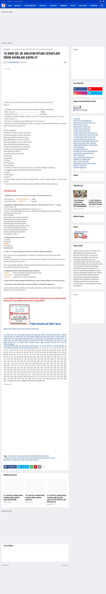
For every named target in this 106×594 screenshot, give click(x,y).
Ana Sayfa (7, 49)
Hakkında (9, 1)
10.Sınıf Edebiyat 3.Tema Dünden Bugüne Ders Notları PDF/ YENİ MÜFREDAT (80, 203)
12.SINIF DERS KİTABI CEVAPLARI (84, 139)
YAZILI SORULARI (79, 155)
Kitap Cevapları (18, 1)
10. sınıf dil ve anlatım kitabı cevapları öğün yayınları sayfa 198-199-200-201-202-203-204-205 (57, 498)
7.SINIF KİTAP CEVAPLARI (81, 129)
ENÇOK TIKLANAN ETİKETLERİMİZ (84, 143)
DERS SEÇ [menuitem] (17, 5)
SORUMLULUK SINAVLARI (81, 159)
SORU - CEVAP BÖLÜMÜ (81, 161)
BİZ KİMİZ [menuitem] (93, 5)
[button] (97, 5)
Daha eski (64, 565)
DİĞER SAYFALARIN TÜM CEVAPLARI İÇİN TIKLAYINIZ (21, 329)
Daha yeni (6, 565)
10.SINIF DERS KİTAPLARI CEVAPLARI (85, 135)
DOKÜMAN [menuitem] (63, 5)
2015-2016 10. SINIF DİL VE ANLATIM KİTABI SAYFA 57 (21, 460)
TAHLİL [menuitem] (73, 5)
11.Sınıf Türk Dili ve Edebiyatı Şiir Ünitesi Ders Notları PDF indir (95, 202)
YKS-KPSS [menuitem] (53, 5)
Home (3, 1)
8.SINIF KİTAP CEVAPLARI (81, 131)
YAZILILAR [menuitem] (42, 5)
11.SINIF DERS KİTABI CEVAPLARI (84, 137)
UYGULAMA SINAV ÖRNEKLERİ (83, 157)
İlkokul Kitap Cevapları (80, 125)
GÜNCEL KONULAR (79, 165)
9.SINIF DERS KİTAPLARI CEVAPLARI (85, 133)
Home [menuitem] (10, 5)
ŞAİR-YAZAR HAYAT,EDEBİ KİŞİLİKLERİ (85, 141)
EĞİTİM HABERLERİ (79, 167)
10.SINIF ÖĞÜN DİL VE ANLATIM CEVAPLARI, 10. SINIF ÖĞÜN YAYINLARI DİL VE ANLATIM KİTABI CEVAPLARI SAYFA (35, 363)
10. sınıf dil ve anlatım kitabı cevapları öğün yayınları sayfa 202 (35, 497)
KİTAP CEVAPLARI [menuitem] (30, 5)
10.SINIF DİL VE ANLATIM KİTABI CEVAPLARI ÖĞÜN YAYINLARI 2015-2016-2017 (29, 458)
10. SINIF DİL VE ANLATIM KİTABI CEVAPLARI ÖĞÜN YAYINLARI (32, 49)
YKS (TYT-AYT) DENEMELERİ (82, 121)
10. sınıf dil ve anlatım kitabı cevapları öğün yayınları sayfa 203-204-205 (13, 497)
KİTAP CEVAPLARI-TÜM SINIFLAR (84, 123)
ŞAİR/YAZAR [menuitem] (82, 5)
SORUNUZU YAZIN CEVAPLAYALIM (84, 163)
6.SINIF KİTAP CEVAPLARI (81, 127)
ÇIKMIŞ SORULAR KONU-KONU (83, 153)
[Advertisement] (35, 405)
